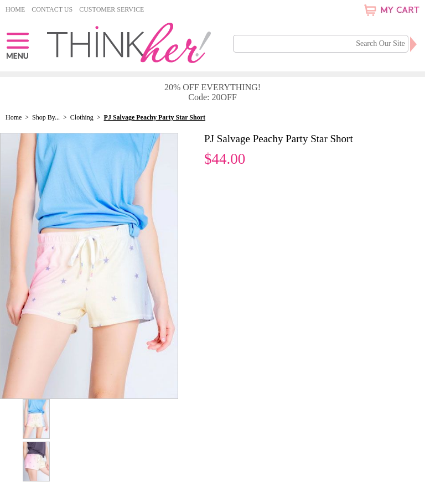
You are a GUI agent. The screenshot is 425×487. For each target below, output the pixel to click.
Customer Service (111, 9)
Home (15, 9)
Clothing (82, 117)
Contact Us (52, 9)
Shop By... (46, 117)
